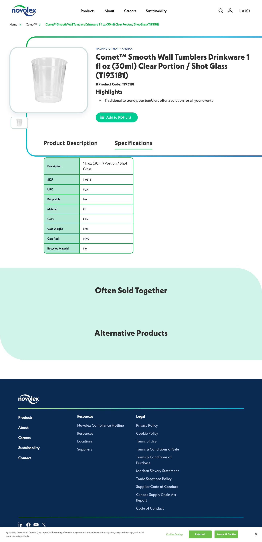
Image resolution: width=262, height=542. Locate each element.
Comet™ (31, 24)
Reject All (200, 534)
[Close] (256, 534)
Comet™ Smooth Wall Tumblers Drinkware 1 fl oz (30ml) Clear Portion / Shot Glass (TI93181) (102, 24)
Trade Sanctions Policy (154, 478)
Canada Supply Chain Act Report (156, 497)
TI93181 (87, 179)
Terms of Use (146, 441)
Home (13, 24)
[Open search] (221, 10)
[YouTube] (36, 524)
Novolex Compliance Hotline (100, 425)
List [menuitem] (244, 10)
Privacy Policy (147, 425)
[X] (43, 524)
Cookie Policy (147, 433)
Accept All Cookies (226, 534)
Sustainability (156, 10)
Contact (24, 457)
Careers (130, 10)
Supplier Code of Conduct (157, 486)
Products (88, 10)
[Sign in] (230, 11)
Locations (85, 441)
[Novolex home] (28, 399)
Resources (85, 433)
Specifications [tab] (133, 143)
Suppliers (84, 449)
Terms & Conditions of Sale (157, 449)
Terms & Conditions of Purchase (154, 460)
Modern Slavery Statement (157, 470)
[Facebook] (28, 524)
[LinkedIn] (20, 524)
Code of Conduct (150, 508)
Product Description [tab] (71, 143)
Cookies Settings (174, 534)
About (109, 10)
